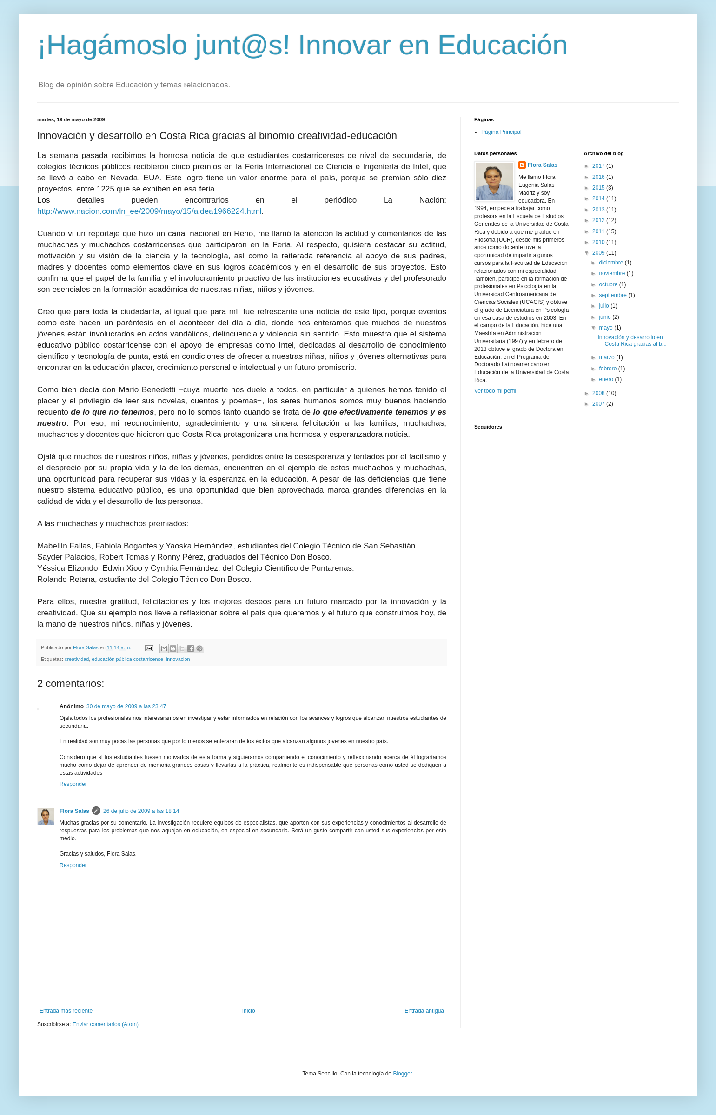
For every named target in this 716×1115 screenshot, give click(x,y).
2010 (599, 242)
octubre (609, 284)
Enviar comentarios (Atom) (106, 1024)
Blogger (402, 1073)
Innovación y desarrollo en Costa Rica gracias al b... (631, 340)
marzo (607, 357)
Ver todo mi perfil (495, 391)
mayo (606, 327)
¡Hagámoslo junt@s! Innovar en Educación (302, 44)
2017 (599, 166)
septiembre (613, 295)
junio (605, 317)
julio (604, 306)
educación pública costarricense (127, 659)
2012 (599, 220)
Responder (73, 784)
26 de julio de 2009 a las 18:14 (141, 811)
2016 (599, 177)
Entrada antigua (424, 1011)
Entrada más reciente (66, 1011)
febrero (608, 368)
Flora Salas (74, 811)
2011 (599, 231)
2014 (599, 198)
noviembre (612, 273)
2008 (599, 393)
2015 (599, 188)
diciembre (611, 262)
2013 (599, 209)
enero (607, 379)
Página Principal (501, 132)
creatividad (77, 659)
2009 (599, 253)
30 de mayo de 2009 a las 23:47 (126, 706)
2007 (599, 404)
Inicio (248, 1011)
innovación (178, 659)
